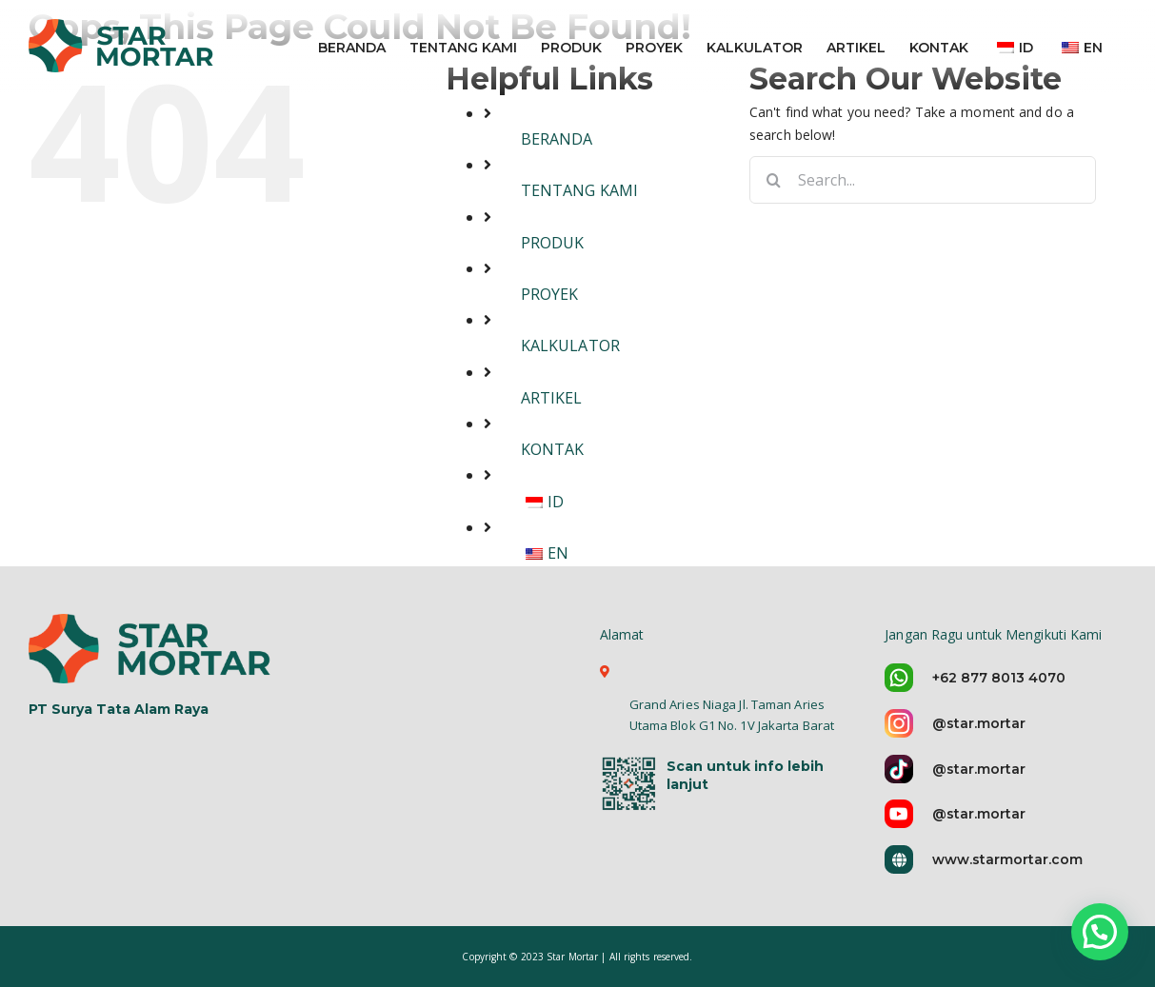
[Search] (773, 180)
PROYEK (550, 294)
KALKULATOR (570, 345)
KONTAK (553, 449)
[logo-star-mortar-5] (152, 648)
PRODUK (553, 242)
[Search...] (922, 180)
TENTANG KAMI (579, 190)
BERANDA (557, 138)
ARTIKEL (552, 397)
